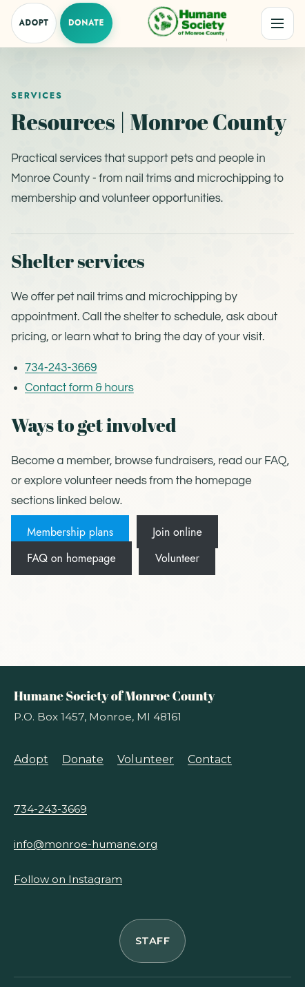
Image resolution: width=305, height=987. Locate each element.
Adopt (33, 22)
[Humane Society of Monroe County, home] (186, 23)
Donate (86, 22)
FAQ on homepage (71, 558)
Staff (152, 941)
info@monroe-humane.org (85, 844)
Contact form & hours (79, 388)
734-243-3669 (61, 368)
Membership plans (70, 532)
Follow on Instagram (68, 879)
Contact (210, 759)
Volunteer (177, 558)
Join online (177, 532)
